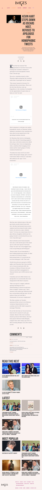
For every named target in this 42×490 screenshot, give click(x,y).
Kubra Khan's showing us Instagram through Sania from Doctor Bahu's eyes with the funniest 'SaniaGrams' (11, 433)
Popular (30, 337)
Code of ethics (26, 483)
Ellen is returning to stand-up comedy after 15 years (11, 393)
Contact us (17, 481)
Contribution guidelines (20, 485)
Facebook (21, 481)
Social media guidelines (19, 483)
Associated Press (21, 57)
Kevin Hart (19, 123)
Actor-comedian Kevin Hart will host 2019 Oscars (10, 376)
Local (29, 7)
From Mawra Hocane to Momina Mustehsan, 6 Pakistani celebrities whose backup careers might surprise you (11, 414)
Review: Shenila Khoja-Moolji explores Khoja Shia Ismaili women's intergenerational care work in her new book (30, 414)
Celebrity (14, 7)
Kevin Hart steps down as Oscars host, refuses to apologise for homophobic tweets (28, 30)
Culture (19, 7)
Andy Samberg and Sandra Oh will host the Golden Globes (30, 376)
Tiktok (33, 481)
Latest (8, 7)
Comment (25, 7)
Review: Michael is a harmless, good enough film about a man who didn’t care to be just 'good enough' (10, 474)
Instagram (29, 481)
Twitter (25, 481)
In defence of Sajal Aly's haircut (9, 453)
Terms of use (32, 483)
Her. (33, 7)
